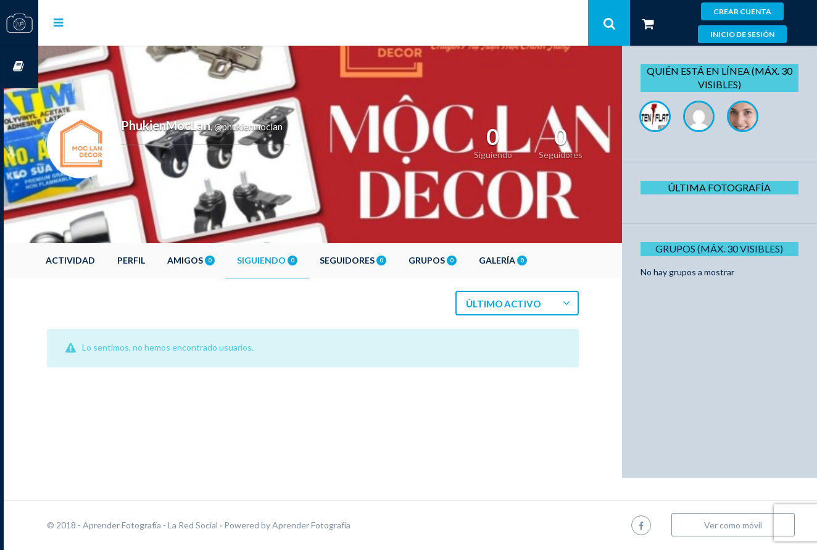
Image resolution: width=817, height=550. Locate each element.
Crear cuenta (742, 11)
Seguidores (387, 260)
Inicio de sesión (742, 34)
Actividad (105, 260)
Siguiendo (302, 260)
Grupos (467, 260)
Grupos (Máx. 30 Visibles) (723, 248)
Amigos (225, 260)
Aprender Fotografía (346, 525)
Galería (537, 260)
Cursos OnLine (19, 67)
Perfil (166, 260)
